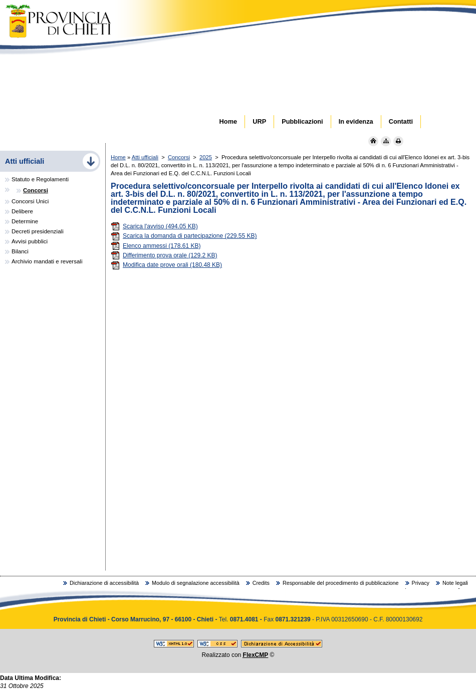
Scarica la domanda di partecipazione (184, 235)
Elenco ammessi (155, 245)
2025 (205, 157)
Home (118, 157)
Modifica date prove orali (166, 264)
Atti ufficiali (145, 157)
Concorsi (179, 157)
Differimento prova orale (164, 255)
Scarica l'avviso (154, 226)
